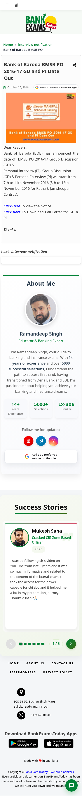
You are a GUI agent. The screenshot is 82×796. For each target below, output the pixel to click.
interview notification (35, 44)
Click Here (11, 206)
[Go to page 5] (38, 644)
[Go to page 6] (42, 644)
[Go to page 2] (25, 644)
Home (8, 44)
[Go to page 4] (33, 644)
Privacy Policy (57, 673)
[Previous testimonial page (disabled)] (11, 644)
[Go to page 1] (21, 644)
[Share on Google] (56, 87)
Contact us (62, 664)
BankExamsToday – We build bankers (49, 772)
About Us (35, 664)
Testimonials (23, 673)
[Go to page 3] (29, 644)
